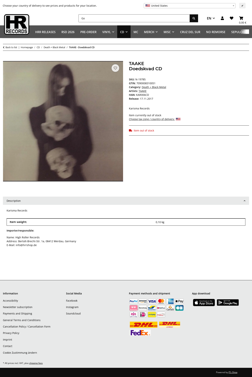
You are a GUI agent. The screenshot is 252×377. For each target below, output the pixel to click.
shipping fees (36, 363)
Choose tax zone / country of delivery (154, 119)
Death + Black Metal (154, 87)
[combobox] (189, 5)
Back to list (11, 47)
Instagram (72, 307)
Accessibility (10, 300)
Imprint (7, 339)
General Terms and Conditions (22, 320)
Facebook (71, 300)
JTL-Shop (233, 372)
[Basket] (242, 18)
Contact (7, 346)
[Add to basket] (6, 59)
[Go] (134, 18)
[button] (222, 18)
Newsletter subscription (17, 307)
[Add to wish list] (115, 68)
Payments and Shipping (17, 313)
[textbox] (189, 5)
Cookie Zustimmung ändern (20, 352)
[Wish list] (231, 18)
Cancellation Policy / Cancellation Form (26, 326)
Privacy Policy (11, 333)
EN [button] (209, 18)
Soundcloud (73, 313)
